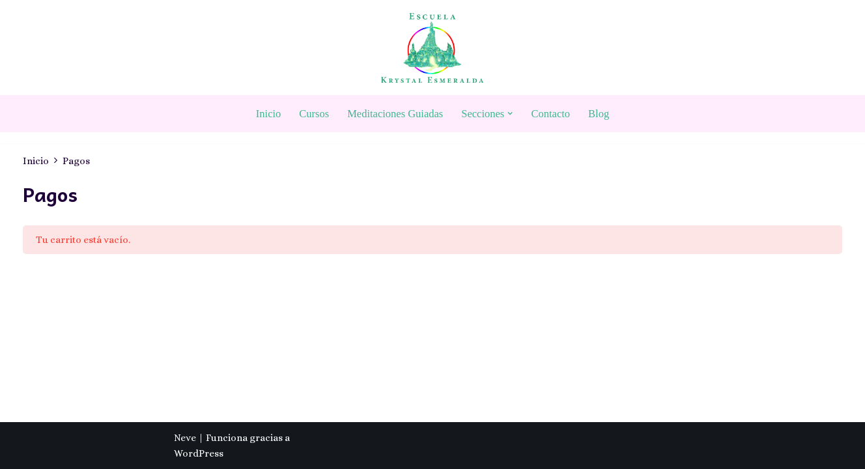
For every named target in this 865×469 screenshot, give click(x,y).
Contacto (551, 113)
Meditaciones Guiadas (395, 113)
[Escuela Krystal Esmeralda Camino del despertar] (432, 48)
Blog (598, 113)
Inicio (268, 113)
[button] (510, 113)
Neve (185, 438)
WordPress (198, 453)
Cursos (314, 113)
